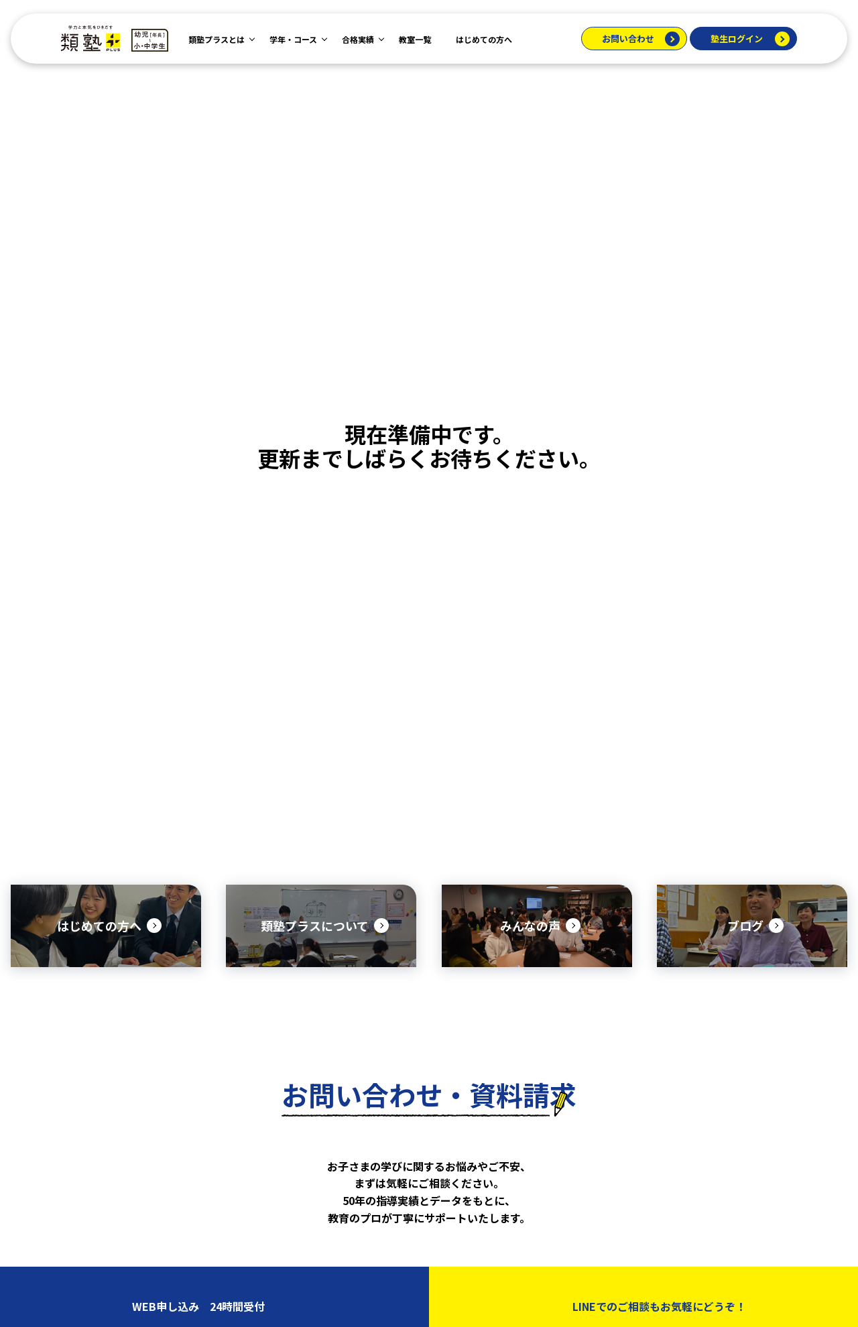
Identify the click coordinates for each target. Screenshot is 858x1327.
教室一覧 (415, 39)
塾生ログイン (737, 38)
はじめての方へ (484, 39)
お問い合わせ (628, 38)
